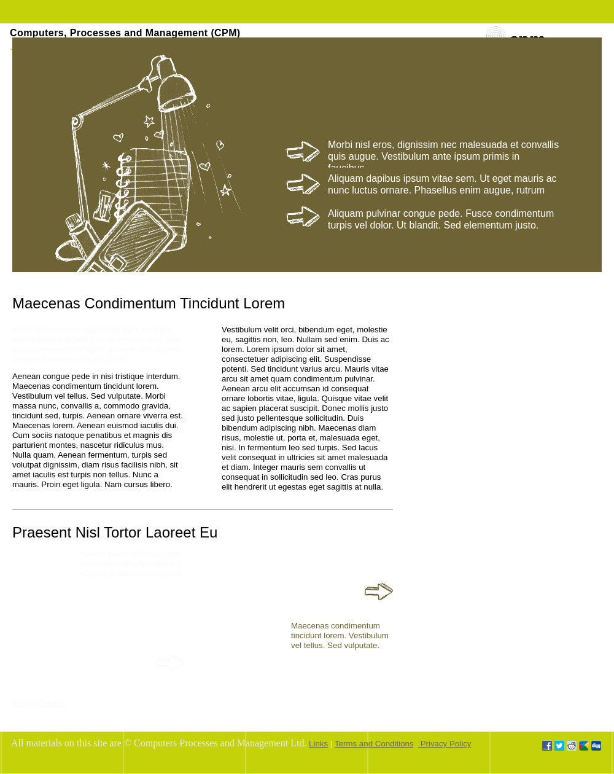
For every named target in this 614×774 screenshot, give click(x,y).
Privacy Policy (444, 743)
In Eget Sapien (39, 703)
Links (318, 743)
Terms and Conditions (374, 743)
